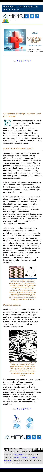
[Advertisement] (21, 85)
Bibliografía (24, 457)
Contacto (16, 457)
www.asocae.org (19, 454)
